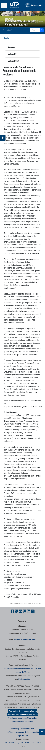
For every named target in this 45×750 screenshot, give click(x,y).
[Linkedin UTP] (28, 611)
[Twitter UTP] (16, 611)
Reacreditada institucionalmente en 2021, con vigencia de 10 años (22, 670)
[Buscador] (42, 30)
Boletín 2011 (13, 54)
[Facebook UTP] (12, 611)
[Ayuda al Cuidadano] (32, 611)
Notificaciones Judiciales (22, 722)
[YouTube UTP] (20, 611)
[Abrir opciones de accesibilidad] (3, 138)
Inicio (6, 38)
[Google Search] (35, 30)
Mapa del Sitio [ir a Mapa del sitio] (22, 736)
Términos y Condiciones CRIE (22, 728)
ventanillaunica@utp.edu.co (27, 714)
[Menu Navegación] (7, 30)
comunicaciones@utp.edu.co (25, 639)
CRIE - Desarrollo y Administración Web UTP (21, 743)
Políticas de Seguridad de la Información (22, 732)
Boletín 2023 (13, 61)
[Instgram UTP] (24, 611)
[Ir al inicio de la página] (42, 732)
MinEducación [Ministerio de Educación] (24, 679)
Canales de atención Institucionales (22, 718)
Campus (11, 47)
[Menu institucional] (4, 5)
